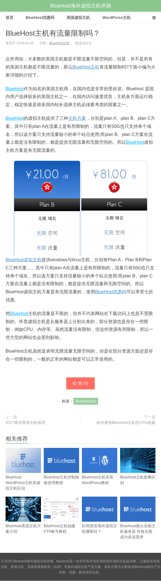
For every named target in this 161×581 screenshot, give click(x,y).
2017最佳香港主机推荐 (25, 423)
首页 (9, 17)
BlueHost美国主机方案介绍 (23, 520)
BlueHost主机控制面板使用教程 (61, 472)
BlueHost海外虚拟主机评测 (80, 6)
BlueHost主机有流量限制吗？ (53, 33)
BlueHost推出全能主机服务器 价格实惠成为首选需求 (137, 523)
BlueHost (15, 88)
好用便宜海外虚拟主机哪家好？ (99, 520)
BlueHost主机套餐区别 (137, 472)
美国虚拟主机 (78, 17)
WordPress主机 (116, 17)
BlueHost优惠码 (40, 17)
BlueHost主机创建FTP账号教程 (61, 520)
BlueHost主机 (59, 43)
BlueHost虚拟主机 (24, 259)
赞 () (80, 383)
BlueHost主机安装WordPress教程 (99, 472)
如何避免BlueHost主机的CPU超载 (125, 423)
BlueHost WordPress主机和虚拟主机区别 (23, 475)
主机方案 (77, 118)
